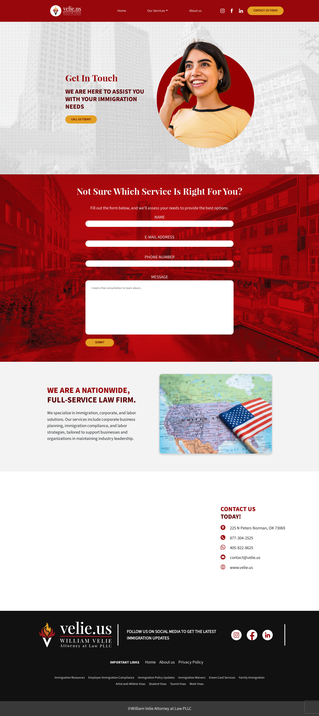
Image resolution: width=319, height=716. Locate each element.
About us (195, 10)
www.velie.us (241, 567)
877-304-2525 (241, 538)
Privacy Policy (190, 662)
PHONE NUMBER (159, 260)
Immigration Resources (70, 677)
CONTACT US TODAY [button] (265, 11)
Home (121, 10)
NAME (159, 220)
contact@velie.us (245, 557)
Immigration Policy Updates (156, 677)
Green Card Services (222, 677)
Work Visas (196, 684)
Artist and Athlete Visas (130, 684)
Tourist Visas (178, 684)
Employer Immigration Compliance (111, 677)
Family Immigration (251, 677)
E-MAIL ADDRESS (159, 240)
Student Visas (157, 684)
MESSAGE (159, 304)
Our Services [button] (156, 10)
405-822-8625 (241, 548)
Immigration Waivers (191, 677)
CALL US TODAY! (81, 119)
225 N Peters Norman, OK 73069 (257, 528)
